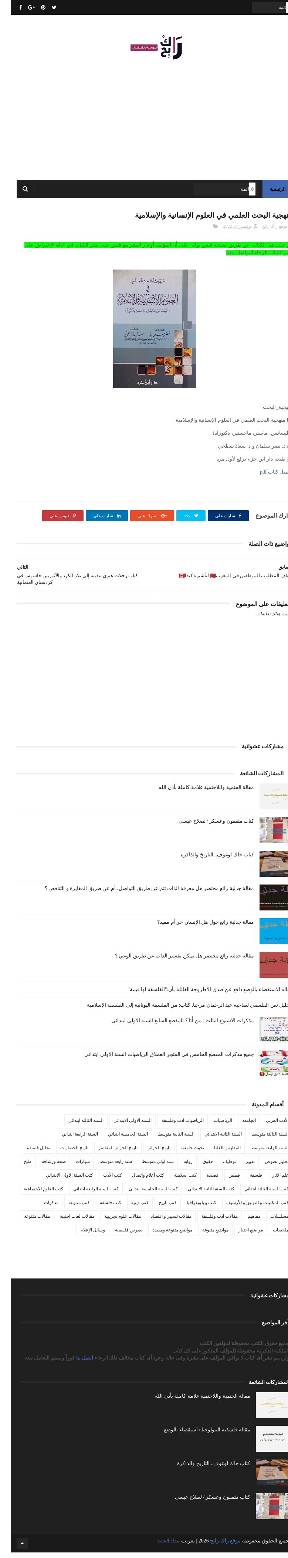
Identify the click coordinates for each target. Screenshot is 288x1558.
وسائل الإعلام (82, 1235)
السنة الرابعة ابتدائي (69, 1139)
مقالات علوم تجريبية (112, 1221)
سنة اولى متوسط (147, 1167)
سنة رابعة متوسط (105, 1167)
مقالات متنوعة (26, 1221)
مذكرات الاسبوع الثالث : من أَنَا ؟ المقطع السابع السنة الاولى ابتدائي (172, 1026)
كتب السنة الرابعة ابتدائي (85, 1194)
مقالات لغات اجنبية (66, 1221)
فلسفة (245, 1180)
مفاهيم (243, 1221)
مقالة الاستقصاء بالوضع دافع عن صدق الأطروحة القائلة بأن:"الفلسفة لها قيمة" (199, 995)
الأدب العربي (266, 1126)
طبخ (17, 1167)
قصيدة (202, 1180)
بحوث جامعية (181, 1153)
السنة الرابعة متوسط (259, 1153)
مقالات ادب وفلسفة (209, 1221)
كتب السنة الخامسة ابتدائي (142, 1194)
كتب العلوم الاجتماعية (32, 1194)
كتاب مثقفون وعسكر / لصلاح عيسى (205, 826)
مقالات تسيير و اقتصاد (160, 1221)
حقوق (197, 1167)
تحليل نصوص (266, 1167)
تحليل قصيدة (28, 1153)
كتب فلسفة (100, 1208)
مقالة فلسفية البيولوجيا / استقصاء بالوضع (196, 1435)
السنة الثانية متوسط (165, 1139)
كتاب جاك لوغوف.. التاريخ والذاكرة (206, 860)
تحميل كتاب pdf (265, 477)
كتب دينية (129, 1208)
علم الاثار (269, 1180)
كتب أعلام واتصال (137, 1180)
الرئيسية (267, 192)
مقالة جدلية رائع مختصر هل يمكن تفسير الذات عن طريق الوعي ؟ (174, 961)
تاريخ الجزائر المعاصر (107, 1153)
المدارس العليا (216, 1153)
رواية (177, 1167)
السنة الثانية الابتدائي (212, 1139)
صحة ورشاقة (43, 1167)
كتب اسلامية (174, 1180)
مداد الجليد (157, 1546)
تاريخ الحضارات (64, 1153)
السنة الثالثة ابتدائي (75, 1126)
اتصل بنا (74, 1363)
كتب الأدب (101, 1180)
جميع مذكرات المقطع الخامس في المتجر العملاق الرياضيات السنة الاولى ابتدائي (158, 1060)
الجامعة (238, 1126)
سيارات (72, 1167)
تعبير (239, 1167)
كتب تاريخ (157, 1208)
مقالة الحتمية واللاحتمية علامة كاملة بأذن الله (195, 793)
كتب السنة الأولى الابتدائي (58, 1180)
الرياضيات (212, 1126)
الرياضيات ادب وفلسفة (172, 1126)
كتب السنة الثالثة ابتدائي (256, 1194)
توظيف (218, 1167)
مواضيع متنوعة (205, 1235)
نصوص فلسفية (118, 1235)
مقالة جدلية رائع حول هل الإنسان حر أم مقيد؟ (194, 927)
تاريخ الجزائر (148, 1153)
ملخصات (270, 1235)
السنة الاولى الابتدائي (122, 1126)
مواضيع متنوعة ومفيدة (162, 1235)
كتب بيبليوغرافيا (191, 1208)
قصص (223, 1180)
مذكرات (40, 1208)
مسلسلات (269, 1221)
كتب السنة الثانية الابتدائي (200, 1194)
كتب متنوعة (68, 1208)
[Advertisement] (144, 118)
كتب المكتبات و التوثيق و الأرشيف (247, 1208)
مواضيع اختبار (240, 1235)
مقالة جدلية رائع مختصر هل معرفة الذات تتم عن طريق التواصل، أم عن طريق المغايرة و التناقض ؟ (139, 894)
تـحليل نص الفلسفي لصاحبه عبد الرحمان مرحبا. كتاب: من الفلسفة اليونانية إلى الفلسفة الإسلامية (179, 1010)
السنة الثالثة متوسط (259, 1139)
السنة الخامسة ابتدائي (117, 1139)
